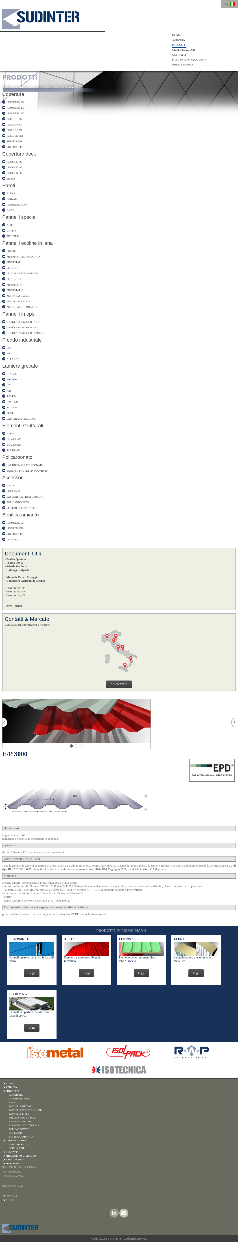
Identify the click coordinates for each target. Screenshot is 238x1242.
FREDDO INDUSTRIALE (22, 1117)
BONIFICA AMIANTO (21, 1136)
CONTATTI (179, 54)
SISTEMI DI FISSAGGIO (21, 507)
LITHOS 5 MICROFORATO (22, 273)
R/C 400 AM (13, 450)
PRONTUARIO (14, 1163)
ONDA (10, 210)
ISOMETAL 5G (15, 113)
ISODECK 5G (14, 173)
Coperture (13, 94)
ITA (225, 4)
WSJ (9, 347)
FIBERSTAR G (15, 290)
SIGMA (11, 178)
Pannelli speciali (20, 217)
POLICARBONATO (18, 502)
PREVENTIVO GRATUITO (189, 59)
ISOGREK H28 (15, 135)
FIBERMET (13, 251)
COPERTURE (16, 1094)
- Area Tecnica (13, 605)
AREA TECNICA (182, 64)
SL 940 (10, 413)
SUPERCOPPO (15, 147)
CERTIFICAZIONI (183, 49)
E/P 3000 (68, 87)
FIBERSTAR (14, 262)
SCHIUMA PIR (17, 1148)
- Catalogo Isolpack (17, 570)
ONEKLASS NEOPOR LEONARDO (27, 333)
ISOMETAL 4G (15, 107)
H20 (9, 385)
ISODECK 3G (14, 161)
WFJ (9, 353)
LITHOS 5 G (14, 279)
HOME (176, 35)
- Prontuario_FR (15, 595)
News (9, 1200)
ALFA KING (14, 359)
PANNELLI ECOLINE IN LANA (26, 1110)
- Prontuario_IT (15, 588)
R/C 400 (11, 396)
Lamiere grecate (20, 366)
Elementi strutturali (22, 425)
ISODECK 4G (14, 167)
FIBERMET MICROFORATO (23, 256)
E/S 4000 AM (14, 439)
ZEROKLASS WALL (18, 295)
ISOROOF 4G (14, 124)
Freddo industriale (22, 340)
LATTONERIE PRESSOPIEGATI (25, 496)
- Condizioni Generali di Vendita (25, 580)
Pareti (8, 185)
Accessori (13, 477)
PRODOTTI (179, 44)
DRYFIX (11, 230)
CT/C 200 (12, 373)
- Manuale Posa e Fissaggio (21, 577)
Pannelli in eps (18, 314)
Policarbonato (17, 457)
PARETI (13, 1102)
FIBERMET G (14, 284)
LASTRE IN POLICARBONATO (25, 465)
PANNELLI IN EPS (19, 1113)
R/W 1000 (12, 401)
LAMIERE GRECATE (46, 87)
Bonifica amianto (20, 515)
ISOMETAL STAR (17, 204)
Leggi (32, 973)
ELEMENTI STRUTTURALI (24, 1125)
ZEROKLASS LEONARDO (22, 307)
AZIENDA (178, 39)
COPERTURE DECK (20, 1098)
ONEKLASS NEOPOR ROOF (23, 321)
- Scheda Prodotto (16, 566)
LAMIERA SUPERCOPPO (21, 418)
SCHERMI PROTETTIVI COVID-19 (27, 470)
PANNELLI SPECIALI (20, 1106)
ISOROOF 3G (14, 119)
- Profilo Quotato (15, 559)
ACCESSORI (16, 1132)
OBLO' (10, 485)
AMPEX (11, 433)
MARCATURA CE (18, 1144)
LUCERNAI (13, 491)
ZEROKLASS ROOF (18, 301)
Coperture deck (19, 154)
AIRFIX (11, 225)
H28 (9, 390)
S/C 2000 (12, 407)
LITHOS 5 (12, 267)
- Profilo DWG (14, 562)
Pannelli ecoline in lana (27, 243)
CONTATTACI (119, 684)
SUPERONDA (15, 141)
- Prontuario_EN (15, 591)
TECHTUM (13, 236)
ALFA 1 (11, 193)
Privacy (12, 1195)
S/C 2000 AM (14, 444)
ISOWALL (12, 199)
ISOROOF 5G (14, 130)
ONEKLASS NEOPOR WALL (23, 327)
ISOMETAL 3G (15, 102)
